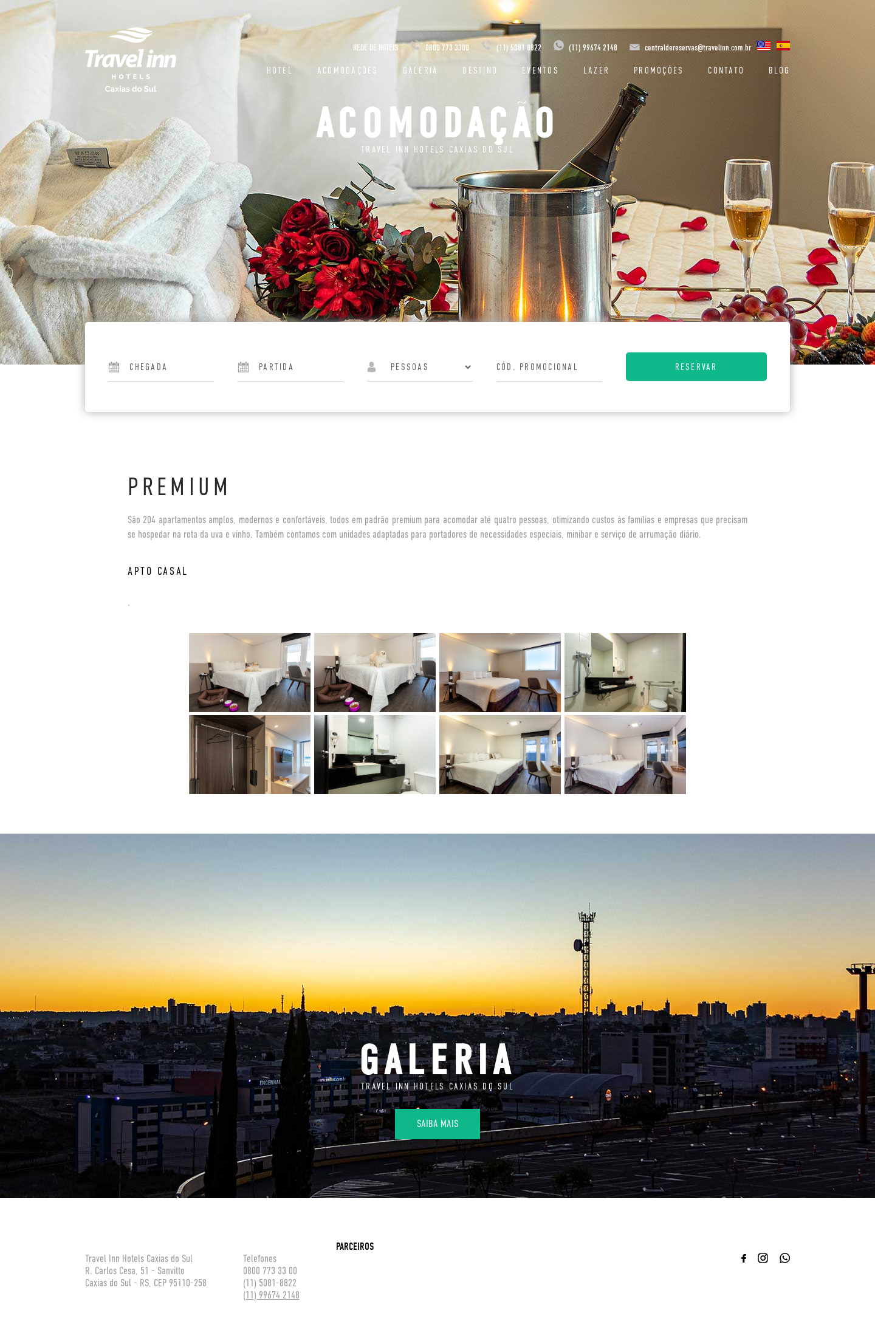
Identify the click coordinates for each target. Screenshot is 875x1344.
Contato (726, 70)
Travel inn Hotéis (130, 59)
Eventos (540, 70)
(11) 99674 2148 (585, 48)
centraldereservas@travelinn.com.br (698, 48)
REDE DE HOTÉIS (375, 48)
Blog (779, 70)
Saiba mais (437, 1124)
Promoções (659, 70)
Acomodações (348, 70)
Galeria (421, 70)
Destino (480, 70)
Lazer (596, 70)
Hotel (280, 70)
